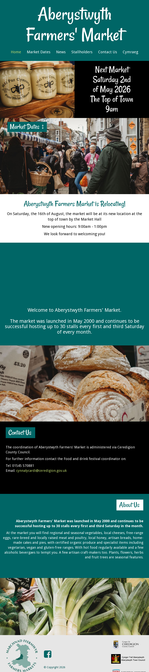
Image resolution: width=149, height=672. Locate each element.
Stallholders (81, 52)
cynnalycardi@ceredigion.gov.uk (41, 471)
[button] (48, 646)
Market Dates (38, 52)
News (61, 52)
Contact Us (107, 52)
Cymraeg (130, 52)
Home (16, 52)
